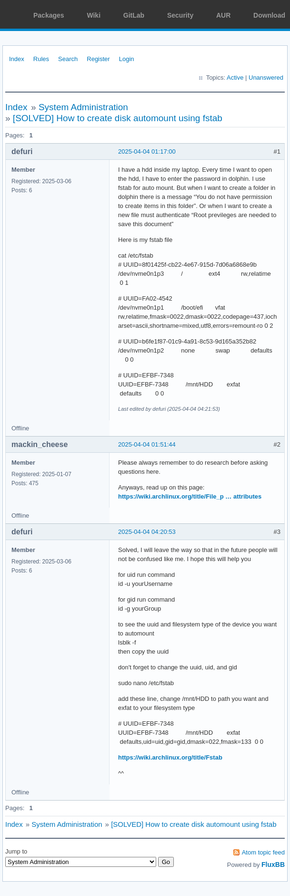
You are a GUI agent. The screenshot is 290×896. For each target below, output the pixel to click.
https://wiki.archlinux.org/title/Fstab (170, 757)
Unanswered (266, 77)
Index (16, 59)
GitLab (133, 15)
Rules (41, 59)
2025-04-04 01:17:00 (147, 151)
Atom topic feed (263, 852)
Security (180, 15)
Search (68, 59)
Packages (48, 15)
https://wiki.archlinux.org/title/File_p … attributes (189, 496)
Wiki (93, 15)
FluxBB (273, 864)
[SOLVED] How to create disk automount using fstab (117, 118)
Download (269, 15)
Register (98, 59)
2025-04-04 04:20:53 (147, 531)
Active (235, 77)
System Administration (83, 107)
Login (126, 59)
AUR (223, 15)
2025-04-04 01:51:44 (147, 444)
